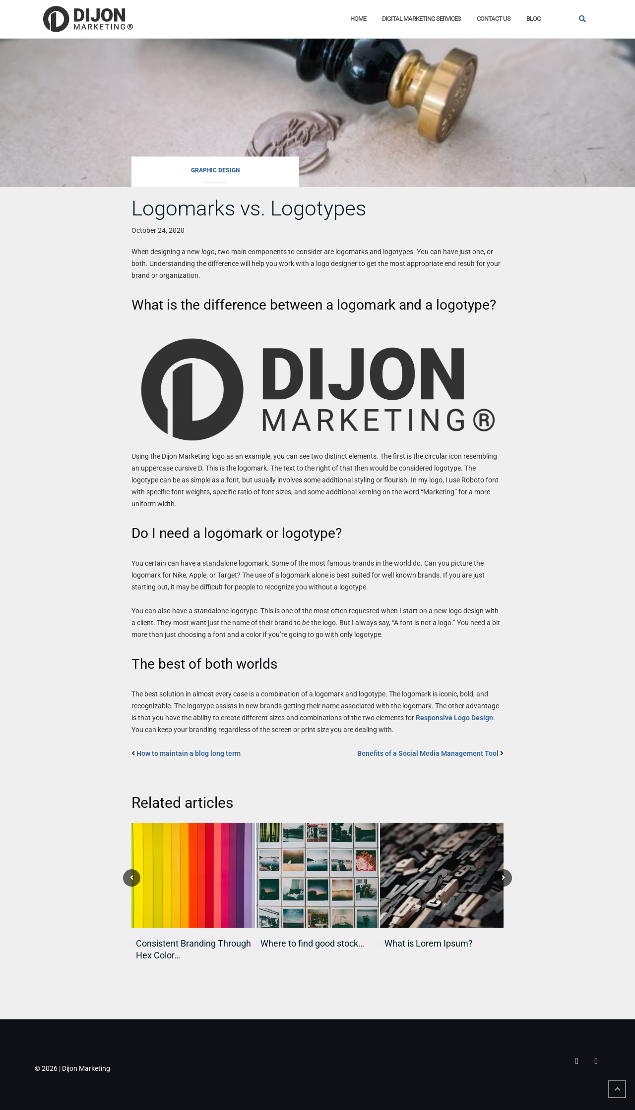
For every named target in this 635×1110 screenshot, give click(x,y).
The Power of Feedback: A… (439, 943)
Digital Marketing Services (421, 18)
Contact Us (493, 18)
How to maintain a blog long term (188, 753)
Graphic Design (215, 170)
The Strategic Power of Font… (194, 943)
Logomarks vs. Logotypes (248, 208)
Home (358, 18)
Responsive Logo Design (454, 718)
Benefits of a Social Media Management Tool (428, 753)
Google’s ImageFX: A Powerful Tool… (319, 949)
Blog (533, 18)
